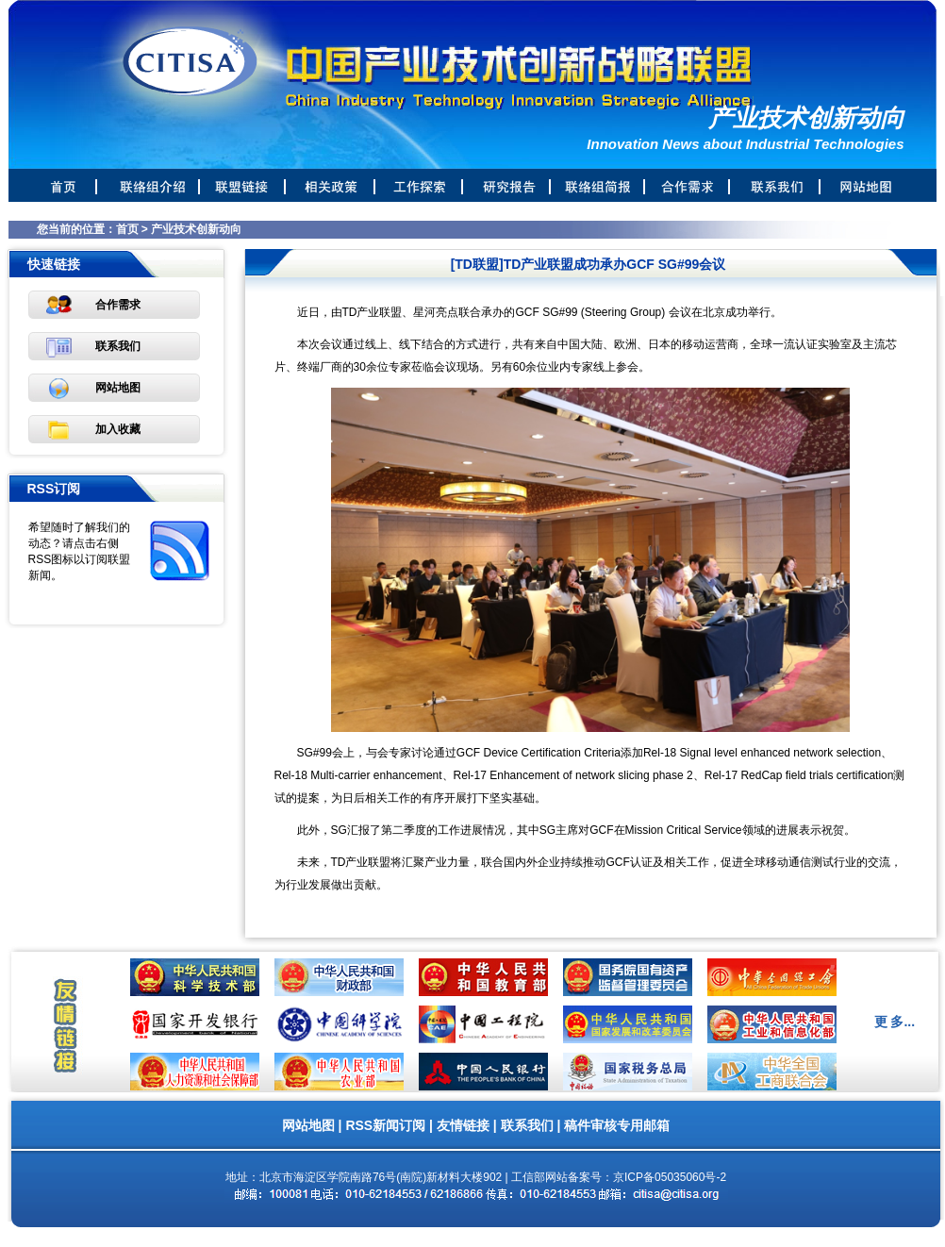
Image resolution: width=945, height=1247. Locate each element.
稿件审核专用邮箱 (617, 1125)
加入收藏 (118, 429)
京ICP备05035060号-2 (669, 1177)
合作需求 (118, 304)
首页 (127, 229)
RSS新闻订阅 (385, 1125)
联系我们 (118, 346)
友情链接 (463, 1125)
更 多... (895, 1021)
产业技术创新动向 (196, 229)
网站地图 (118, 387)
